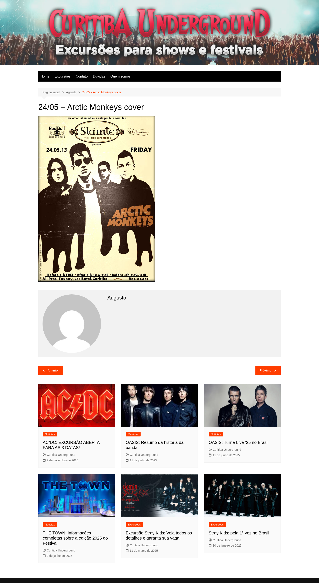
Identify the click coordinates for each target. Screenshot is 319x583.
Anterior (51, 370)
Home (45, 76)
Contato (82, 76)
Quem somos (120, 76)
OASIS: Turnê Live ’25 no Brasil (238, 442)
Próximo (268, 370)
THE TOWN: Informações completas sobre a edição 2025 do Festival (75, 538)
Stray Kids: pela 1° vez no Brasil (239, 533)
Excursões (63, 76)
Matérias (133, 434)
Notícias (50, 434)
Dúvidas (99, 76)
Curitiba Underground (59, 454)
